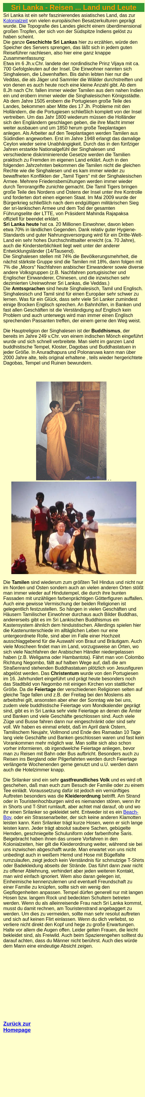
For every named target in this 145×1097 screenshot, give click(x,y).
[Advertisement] (72, 1022)
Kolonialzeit (15, 20)
